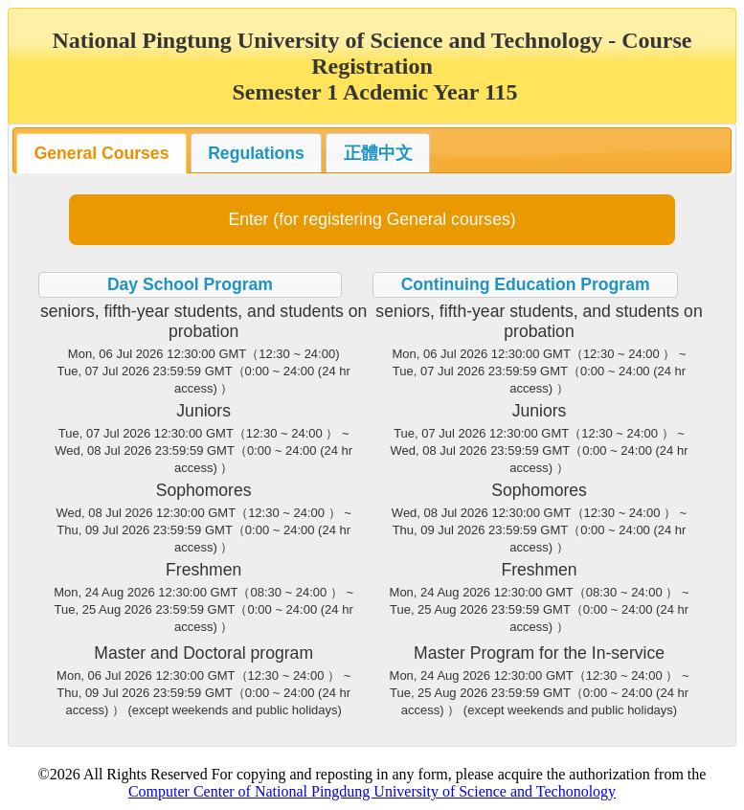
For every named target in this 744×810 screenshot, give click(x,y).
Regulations (256, 153)
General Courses (101, 153)
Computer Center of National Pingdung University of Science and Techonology (372, 791)
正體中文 (378, 153)
